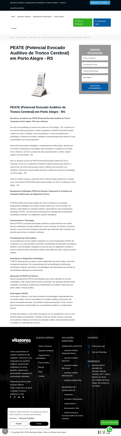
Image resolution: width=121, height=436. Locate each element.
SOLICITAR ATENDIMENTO (94, 87)
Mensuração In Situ (71, 408)
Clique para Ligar (100, 22)
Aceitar (39, 424)
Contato (13, 28)
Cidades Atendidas (21, 37)
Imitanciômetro (70, 404)
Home (12, 37)
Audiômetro (68, 395)
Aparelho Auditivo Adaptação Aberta (70, 352)
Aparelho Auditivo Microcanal (70, 366)
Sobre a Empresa (45, 346)
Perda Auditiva (59, 16)
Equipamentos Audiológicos (42, 16)
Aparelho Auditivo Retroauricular (70, 374)
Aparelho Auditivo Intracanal (70, 359)
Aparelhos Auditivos (24, 16)
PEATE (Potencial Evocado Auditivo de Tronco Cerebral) (72, 415)
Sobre (13, 16)
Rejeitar (19, 424)
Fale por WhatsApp (79, 22)
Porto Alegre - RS (34, 37)
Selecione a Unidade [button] (99, 3)
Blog (40, 372)
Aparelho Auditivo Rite (72, 380)
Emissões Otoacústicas (73, 399)
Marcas (41, 367)
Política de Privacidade (26, 418)
